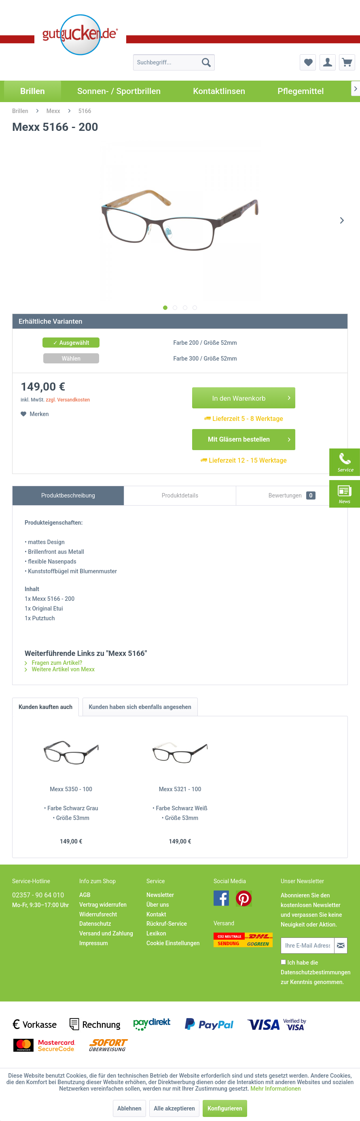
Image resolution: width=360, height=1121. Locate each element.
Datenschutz (95, 923)
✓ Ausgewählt (71, 343)
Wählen (71, 358)
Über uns (157, 904)
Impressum (93, 943)
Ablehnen (129, 1108)
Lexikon (156, 933)
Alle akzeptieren (174, 1108)
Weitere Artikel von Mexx (60, 669)
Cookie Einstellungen (172, 943)
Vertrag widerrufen (103, 904)
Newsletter (160, 895)
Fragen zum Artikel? (53, 663)
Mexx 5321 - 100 (180, 789)
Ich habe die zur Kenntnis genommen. (315, 972)
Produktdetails (180, 495)
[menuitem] (174, 62)
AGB (85, 895)
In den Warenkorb (251, 396)
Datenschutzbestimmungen (315, 972)
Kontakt (156, 914)
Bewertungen (292, 495)
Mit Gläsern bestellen (249, 438)
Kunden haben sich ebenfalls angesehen (140, 707)
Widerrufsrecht (98, 914)
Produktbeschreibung (68, 495)
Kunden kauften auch (45, 707)
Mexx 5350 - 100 (71, 789)
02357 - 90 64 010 (38, 895)
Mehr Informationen (275, 1088)
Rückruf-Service (166, 923)
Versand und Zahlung (106, 933)
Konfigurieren (225, 1108)
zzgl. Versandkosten (68, 400)
